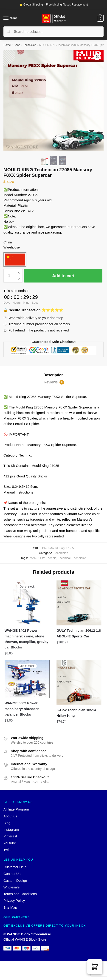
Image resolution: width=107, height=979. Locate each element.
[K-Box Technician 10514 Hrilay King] (78, 682)
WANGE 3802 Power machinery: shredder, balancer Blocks (22, 708)
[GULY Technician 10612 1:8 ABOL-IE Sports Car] (78, 602)
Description (53, 375)
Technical (64, 558)
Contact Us (11, 874)
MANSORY (37, 558)
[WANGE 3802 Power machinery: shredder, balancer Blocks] (27, 679)
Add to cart (63, 275)
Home (7, 45)
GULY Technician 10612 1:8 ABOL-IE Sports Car (78, 633)
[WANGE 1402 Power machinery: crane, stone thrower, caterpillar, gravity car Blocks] (27, 602)
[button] (94, 966)
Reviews (54, 382)
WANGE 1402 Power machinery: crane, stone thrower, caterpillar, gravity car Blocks (26, 638)
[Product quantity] (9, 276)
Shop (17, 45)
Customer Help (14, 867)
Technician (29, 45)
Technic (51, 558)
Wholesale (11, 887)
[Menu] (6, 18)
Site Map (10, 907)
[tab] (53, 375)
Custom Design (15, 880)
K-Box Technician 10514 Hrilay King (76, 712)
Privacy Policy (14, 900)
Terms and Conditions (20, 894)
